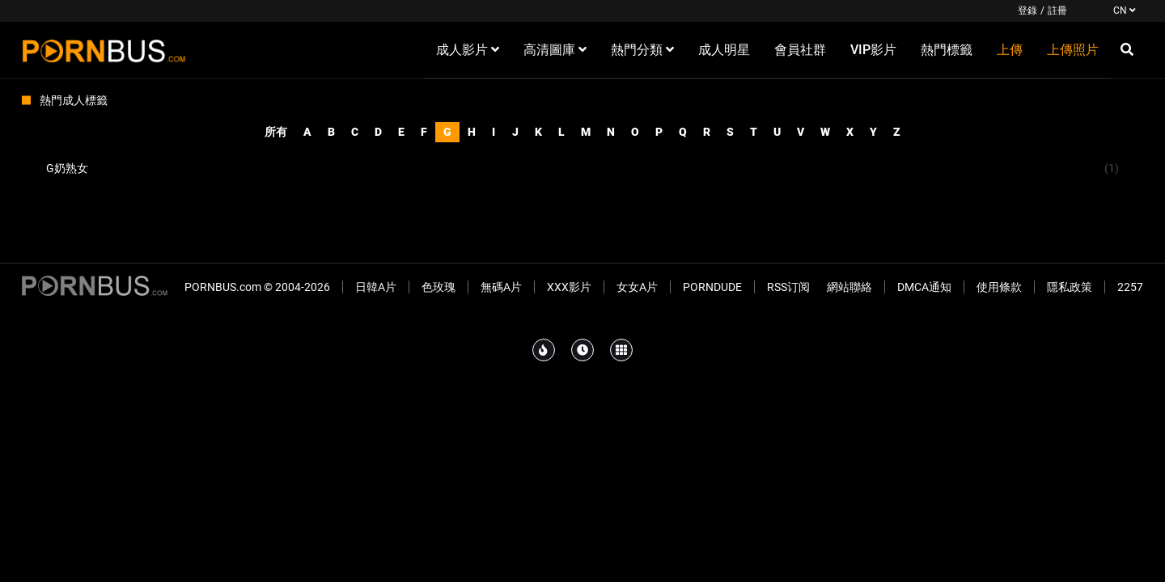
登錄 (1027, 10)
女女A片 (637, 286)
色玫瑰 (438, 286)
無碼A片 (501, 286)
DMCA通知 (924, 286)
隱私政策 (1069, 286)
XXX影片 (569, 286)
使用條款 (999, 286)
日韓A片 (375, 286)
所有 (276, 131)
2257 (1130, 286)
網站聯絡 (849, 286)
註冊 (1057, 10)
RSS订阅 (788, 286)
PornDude (712, 286)
